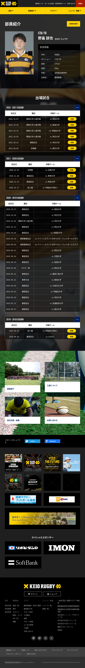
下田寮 (26, 628)
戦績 (14, 621)
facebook (51, 638)
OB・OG (16, 618)
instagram (45, 638)
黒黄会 (80, 4)
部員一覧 (16, 605)
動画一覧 (45, 609)
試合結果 (8, 609)
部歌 (25, 618)
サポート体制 (28, 621)
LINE (35, 637)
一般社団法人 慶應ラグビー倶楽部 (69, 601)
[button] (30, 53)
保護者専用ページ (60, 4)
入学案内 (27, 615)
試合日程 (8, 605)
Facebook (52, 441)
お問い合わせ (71, 4)
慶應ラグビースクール (65, 627)
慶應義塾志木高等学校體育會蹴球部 (68, 610)
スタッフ (16, 612)
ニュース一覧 (47, 605)
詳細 (72, 119)
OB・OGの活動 (49, 4)
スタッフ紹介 (28, 612)
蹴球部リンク (39, 4)
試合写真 (8, 612)
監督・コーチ (17, 615)
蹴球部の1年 (28, 609)
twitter (39, 638)
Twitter (32, 441)
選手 (14, 609)
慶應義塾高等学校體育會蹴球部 (68, 606)
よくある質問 (28, 625)
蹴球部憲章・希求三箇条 (32, 605)
